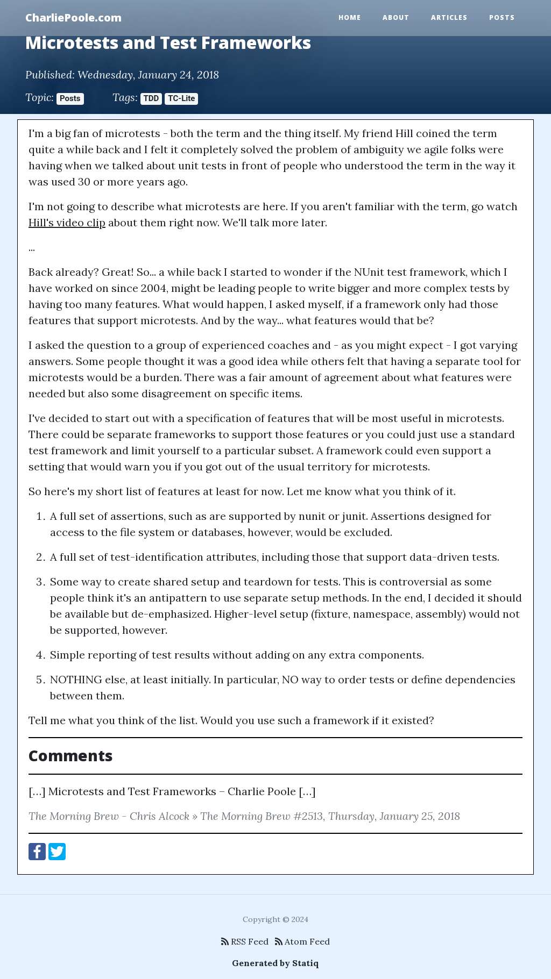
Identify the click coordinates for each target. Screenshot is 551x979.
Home (349, 17)
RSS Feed (245, 941)
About (396, 17)
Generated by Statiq (275, 962)
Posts (502, 17)
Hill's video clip (67, 222)
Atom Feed (302, 941)
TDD (151, 98)
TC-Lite (181, 98)
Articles (449, 17)
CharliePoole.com (73, 17)
